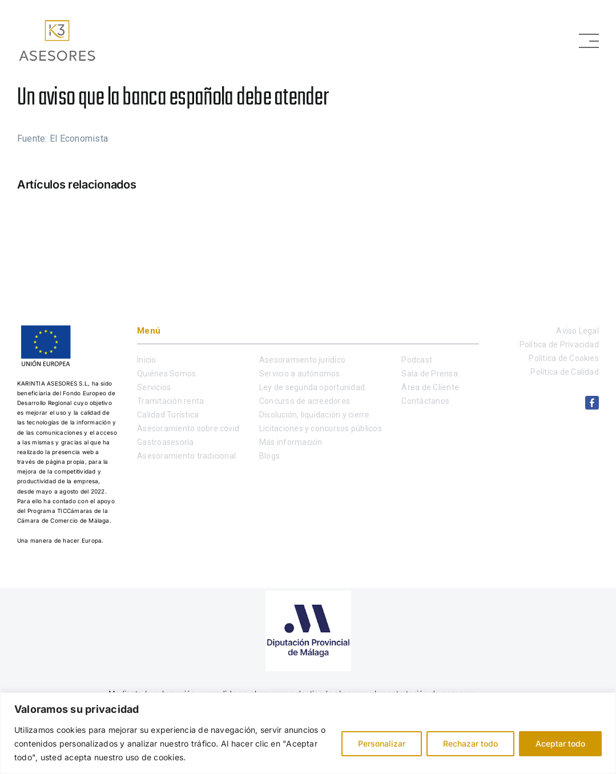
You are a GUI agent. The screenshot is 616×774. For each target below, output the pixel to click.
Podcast (416, 359)
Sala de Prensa (429, 373)
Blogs (269, 455)
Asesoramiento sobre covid (188, 428)
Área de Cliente (430, 387)
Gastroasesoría (165, 442)
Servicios (154, 387)
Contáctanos (425, 401)
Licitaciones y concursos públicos (320, 428)
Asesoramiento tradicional (186, 455)
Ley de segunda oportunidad (312, 387)
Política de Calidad (564, 371)
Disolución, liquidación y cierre (314, 414)
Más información (291, 442)
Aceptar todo (560, 743)
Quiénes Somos (166, 373)
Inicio (146, 359)
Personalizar (381, 743)
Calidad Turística (168, 414)
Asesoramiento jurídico (302, 359)
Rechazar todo (470, 743)
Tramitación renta (170, 401)
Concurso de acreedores (304, 401)
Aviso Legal (577, 330)
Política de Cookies (564, 358)
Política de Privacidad (559, 344)
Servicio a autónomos (299, 373)
